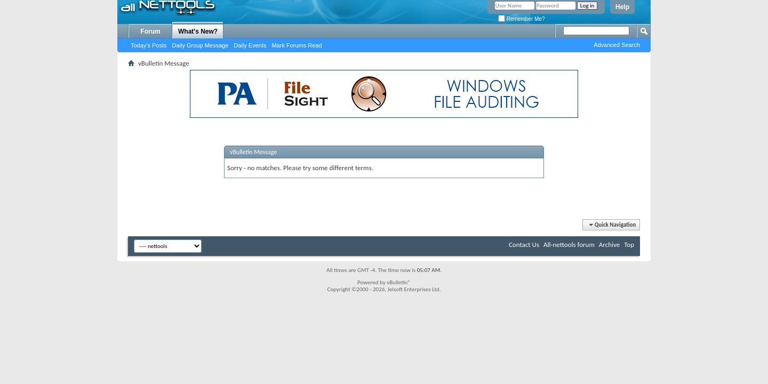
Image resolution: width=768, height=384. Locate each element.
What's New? (198, 31)
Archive (609, 245)
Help (622, 7)
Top (629, 245)
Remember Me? (521, 19)
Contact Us (524, 245)
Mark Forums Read (296, 45)
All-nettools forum (569, 245)
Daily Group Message (200, 45)
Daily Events (250, 45)
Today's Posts (149, 45)
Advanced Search (617, 45)
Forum (150, 31)
